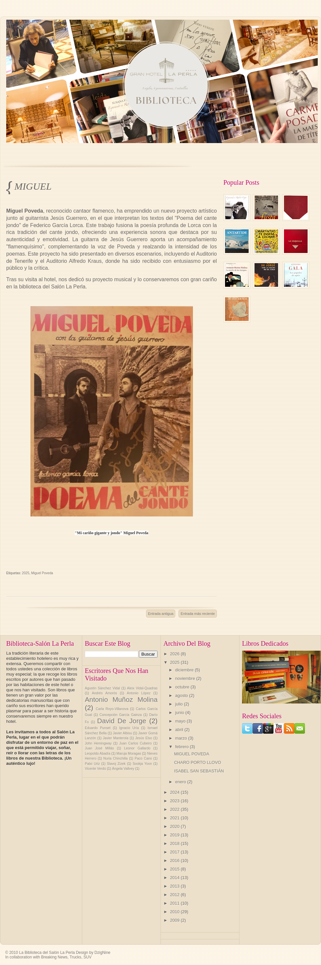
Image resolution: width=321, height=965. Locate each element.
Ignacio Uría (129, 728)
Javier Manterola (115, 738)
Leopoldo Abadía (97, 753)
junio (180, 712)
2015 (175, 869)
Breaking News (54, 957)
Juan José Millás (99, 748)
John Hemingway (98, 743)
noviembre (185, 678)
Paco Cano (143, 758)
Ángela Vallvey (123, 768)
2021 (175, 817)
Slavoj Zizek (116, 764)
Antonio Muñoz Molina (121, 699)
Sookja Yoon (142, 764)
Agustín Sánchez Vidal (102, 688)
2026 (175, 653)
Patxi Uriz (92, 764)
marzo (181, 738)
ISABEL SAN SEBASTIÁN (199, 770)
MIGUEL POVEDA (33, 187)
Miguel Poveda (42, 573)
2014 (175, 877)
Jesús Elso (143, 738)
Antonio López (138, 693)
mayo (181, 721)
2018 (175, 843)
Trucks (76, 957)
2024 (175, 792)
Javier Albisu (122, 733)
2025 (25, 573)
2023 (175, 800)
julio (179, 704)
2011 (175, 903)
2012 (175, 894)
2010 (175, 911)
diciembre (185, 669)
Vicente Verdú (95, 768)
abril (179, 729)
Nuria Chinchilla (116, 758)
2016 (175, 860)
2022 (175, 809)
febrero (182, 746)
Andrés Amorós (104, 693)
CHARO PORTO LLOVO (197, 762)
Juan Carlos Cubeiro (135, 743)
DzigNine (102, 952)
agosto (182, 695)
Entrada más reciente (197, 614)
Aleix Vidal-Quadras (142, 688)
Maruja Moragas (129, 753)
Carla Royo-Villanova (112, 709)
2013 (175, 886)
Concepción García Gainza (121, 715)
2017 (175, 852)
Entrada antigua (161, 614)
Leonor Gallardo (137, 748)
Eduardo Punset (98, 728)
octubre (183, 686)
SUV (88, 957)
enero (181, 781)
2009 (175, 920)
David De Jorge (121, 720)
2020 (175, 826)
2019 (175, 834)
